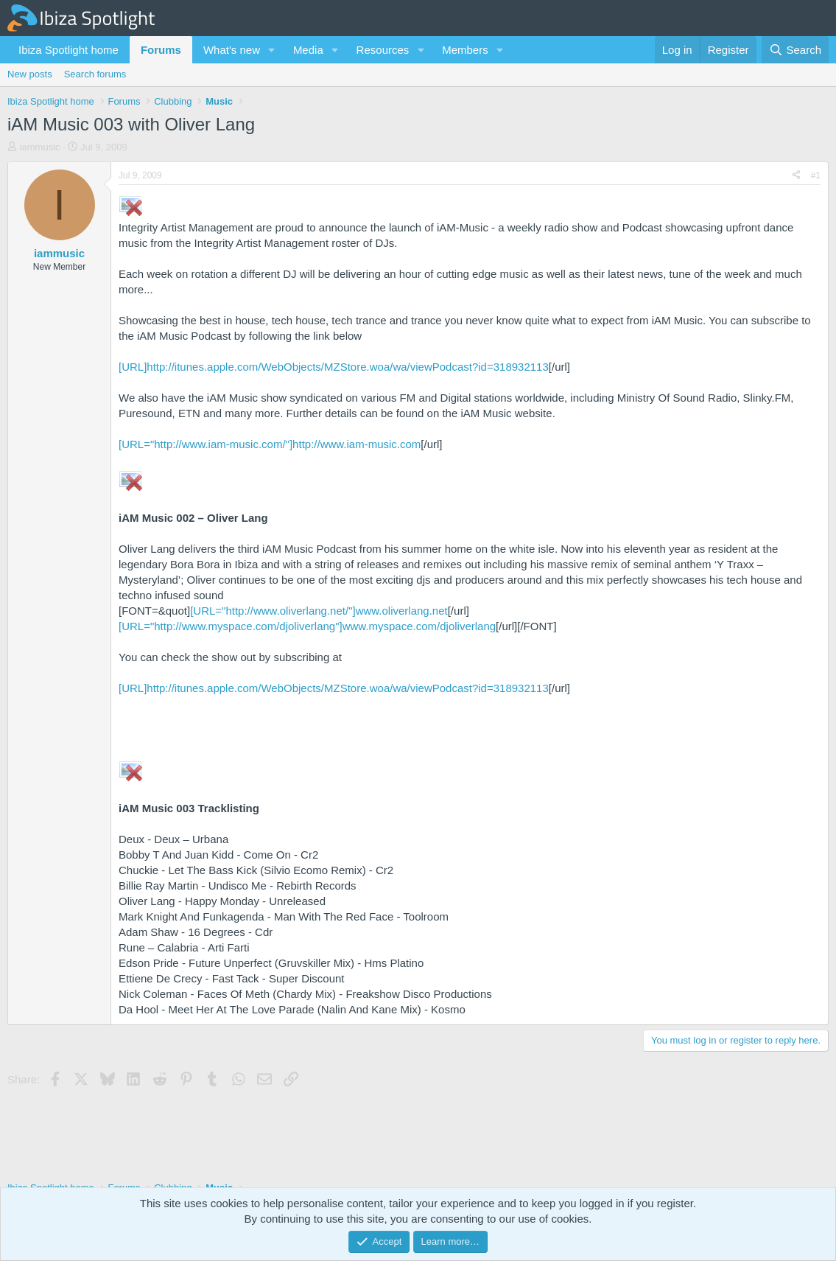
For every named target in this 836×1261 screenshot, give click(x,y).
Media (308, 49)
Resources (383, 49)
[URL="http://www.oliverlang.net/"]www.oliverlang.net (319, 610)
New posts (29, 74)
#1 (816, 175)
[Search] (795, 49)
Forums (161, 49)
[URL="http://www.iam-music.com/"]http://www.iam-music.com (270, 444)
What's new (231, 49)
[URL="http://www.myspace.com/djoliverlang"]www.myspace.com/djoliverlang (307, 626)
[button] (271, 49)
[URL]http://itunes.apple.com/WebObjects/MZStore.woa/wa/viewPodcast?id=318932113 (334, 366)
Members (465, 49)
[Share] (796, 175)
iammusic (40, 147)
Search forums (95, 74)
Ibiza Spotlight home (68, 49)
